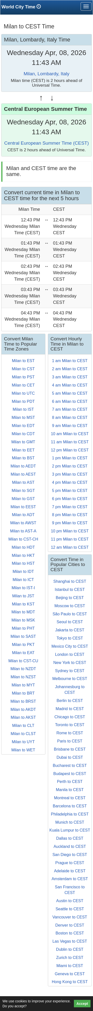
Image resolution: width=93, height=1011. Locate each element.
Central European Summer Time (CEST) (46, 143)
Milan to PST (23, 377)
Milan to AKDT (23, 709)
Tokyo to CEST (70, 638)
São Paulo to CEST (70, 614)
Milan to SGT (23, 490)
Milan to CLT (23, 725)
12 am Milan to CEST (70, 547)
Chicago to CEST (69, 717)
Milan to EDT (23, 426)
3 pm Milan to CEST (70, 474)
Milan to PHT (23, 628)
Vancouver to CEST (69, 917)
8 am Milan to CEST (70, 417)
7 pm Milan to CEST (70, 507)
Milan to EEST (23, 507)
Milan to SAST (23, 636)
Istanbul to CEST (70, 589)
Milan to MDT (23, 612)
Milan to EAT (23, 653)
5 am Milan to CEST (70, 393)
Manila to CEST (70, 790)
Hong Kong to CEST (70, 982)
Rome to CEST (69, 733)
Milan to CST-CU (23, 661)
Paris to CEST (69, 741)
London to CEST (69, 654)
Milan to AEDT (23, 466)
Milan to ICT (23, 580)
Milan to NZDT (23, 669)
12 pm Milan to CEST (70, 450)
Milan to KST (23, 604)
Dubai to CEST (70, 757)
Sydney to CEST (69, 671)
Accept (82, 1004)
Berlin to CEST (70, 701)
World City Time (22, 6)
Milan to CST (23, 369)
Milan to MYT (23, 685)
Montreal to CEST (70, 798)
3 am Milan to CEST (70, 377)
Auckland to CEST (70, 846)
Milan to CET (23, 385)
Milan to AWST (23, 523)
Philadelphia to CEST (70, 814)
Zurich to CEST (69, 957)
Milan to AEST (23, 474)
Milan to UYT (23, 742)
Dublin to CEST (69, 949)
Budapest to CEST (69, 774)
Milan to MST (23, 417)
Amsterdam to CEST (70, 879)
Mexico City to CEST (69, 646)
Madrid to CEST (70, 709)
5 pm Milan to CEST (70, 490)
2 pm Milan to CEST (70, 466)
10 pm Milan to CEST (70, 531)
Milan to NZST (23, 677)
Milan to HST (23, 563)
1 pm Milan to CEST (70, 458)
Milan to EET (23, 450)
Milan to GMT (23, 442)
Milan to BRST (23, 701)
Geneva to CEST (70, 974)
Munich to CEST (69, 822)
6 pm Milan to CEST (70, 499)
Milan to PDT (23, 401)
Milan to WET (23, 750)
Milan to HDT (23, 547)
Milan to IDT (23, 571)
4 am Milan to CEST (70, 385)
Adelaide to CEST (70, 871)
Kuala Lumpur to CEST (69, 830)
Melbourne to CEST (69, 679)
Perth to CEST (70, 781)
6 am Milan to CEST (70, 401)
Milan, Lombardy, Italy (46, 73)
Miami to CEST (69, 966)
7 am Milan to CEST (70, 409)
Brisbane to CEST (70, 749)
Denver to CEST (69, 925)
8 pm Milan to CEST (70, 515)
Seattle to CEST (70, 909)
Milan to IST (23, 409)
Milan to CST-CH (23, 539)
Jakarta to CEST (69, 630)
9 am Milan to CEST (70, 426)
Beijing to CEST (70, 598)
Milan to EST (23, 361)
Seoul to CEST (70, 622)
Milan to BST (23, 458)
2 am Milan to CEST (70, 369)
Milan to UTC (23, 393)
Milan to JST (23, 596)
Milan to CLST (23, 734)
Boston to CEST (70, 933)
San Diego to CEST (69, 855)
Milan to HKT (23, 555)
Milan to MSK (23, 620)
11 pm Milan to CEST (70, 539)
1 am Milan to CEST (70, 361)
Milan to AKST (23, 717)
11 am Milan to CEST (70, 442)
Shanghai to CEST (69, 581)
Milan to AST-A (23, 531)
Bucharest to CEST (70, 765)
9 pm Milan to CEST (70, 523)
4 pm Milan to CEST (70, 482)
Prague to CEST (69, 863)
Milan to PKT (23, 644)
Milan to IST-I (23, 588)
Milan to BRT (23, 693)
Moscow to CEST (69, 606)
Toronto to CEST (69, 725)
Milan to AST (23, 482)
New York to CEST (69, 663)
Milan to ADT (23, 515)
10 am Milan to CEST (70, 434)
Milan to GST (23, 499)
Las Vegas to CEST (69, 941)
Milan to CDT (23, 434)
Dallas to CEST (69, 838)
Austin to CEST (69, 901)
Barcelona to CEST (70, 806)
